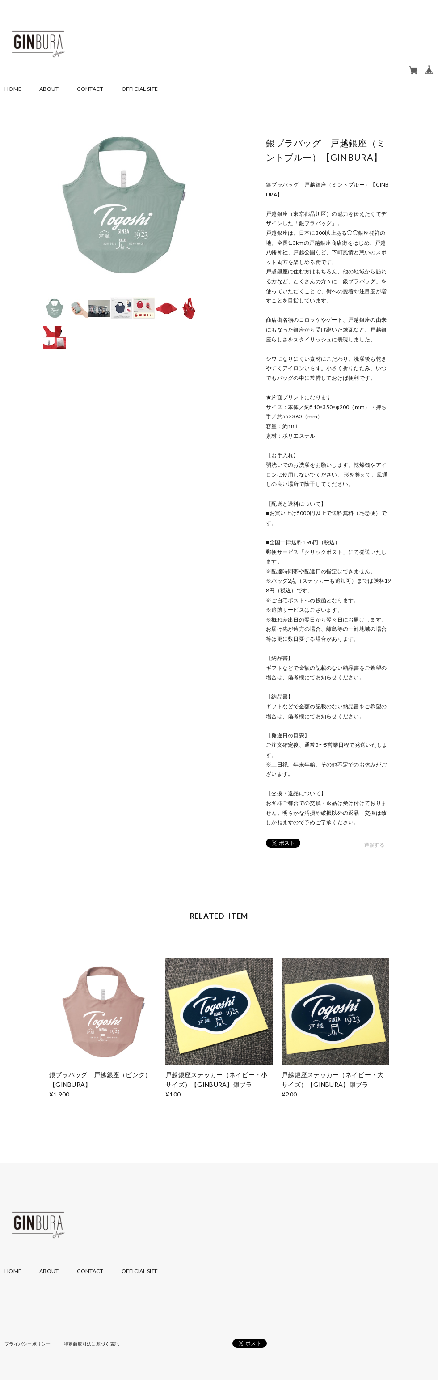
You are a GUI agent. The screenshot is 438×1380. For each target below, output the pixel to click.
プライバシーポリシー (27, 1343)
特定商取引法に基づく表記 (91, 1343)
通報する (374, 845)
